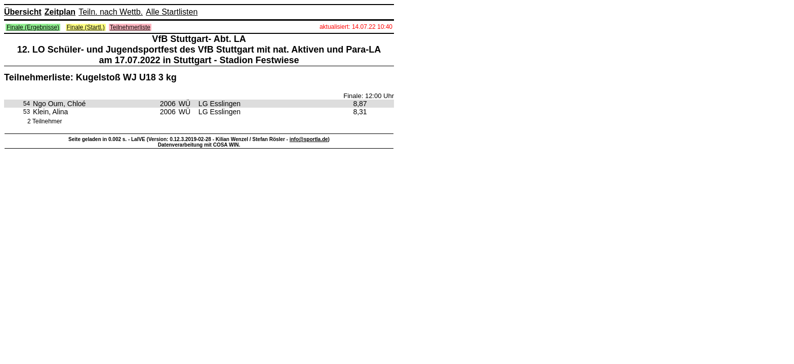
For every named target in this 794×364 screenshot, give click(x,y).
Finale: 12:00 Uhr (368, 96)
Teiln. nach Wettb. (110, 12)
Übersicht (23, 12)
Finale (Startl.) (86, 27)
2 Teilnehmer (44, 121)
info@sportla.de (309, 139)
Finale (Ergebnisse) (33, 27)
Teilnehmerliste (130, 27)
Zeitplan (60, 12)
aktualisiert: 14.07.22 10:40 (356, 26)
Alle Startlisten (171, 12)
